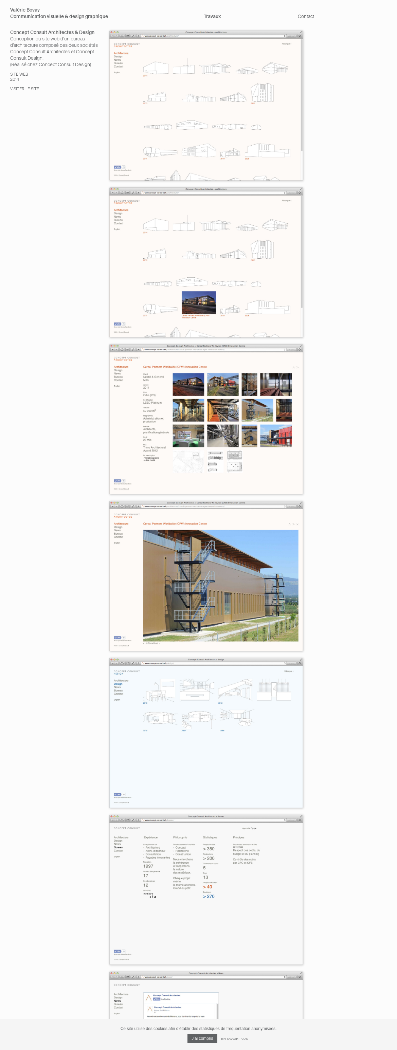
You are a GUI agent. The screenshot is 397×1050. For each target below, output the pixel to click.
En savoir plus (234, 1038)
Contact (306, 16)
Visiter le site (24, 88)
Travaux (212, 16)
